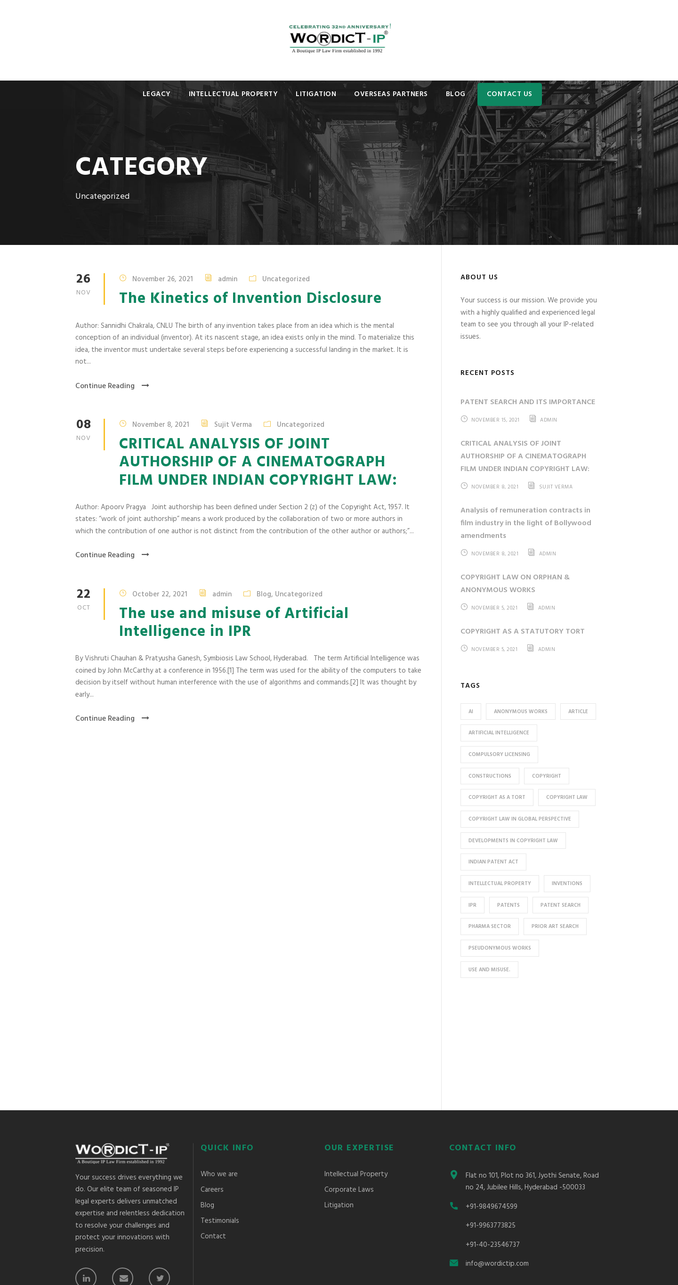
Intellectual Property (233, 94)
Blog (456, 94)
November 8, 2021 (160, 424)
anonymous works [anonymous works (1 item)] (521, 712)
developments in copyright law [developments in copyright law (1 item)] (513, 841)
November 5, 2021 (494, 608)
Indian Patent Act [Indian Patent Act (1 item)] (493, 862)
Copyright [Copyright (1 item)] (546, 776)
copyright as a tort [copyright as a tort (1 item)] (496, 797)
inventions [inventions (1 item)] (567, 883)
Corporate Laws (349, 1088)
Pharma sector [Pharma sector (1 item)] (489, 926)
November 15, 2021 (495, 420)
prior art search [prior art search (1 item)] (555, 926)
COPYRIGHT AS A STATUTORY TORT (522, 632)
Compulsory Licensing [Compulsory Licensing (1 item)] (499, 754)
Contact (213, 1134)
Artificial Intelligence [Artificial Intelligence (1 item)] (498, 733)
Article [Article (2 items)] (578, 712)
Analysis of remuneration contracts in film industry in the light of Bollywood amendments (525, 523)
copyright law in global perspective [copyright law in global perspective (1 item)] (519, 819)
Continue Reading (112, 386)
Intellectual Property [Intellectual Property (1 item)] (499, 883)
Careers (212, 1088)
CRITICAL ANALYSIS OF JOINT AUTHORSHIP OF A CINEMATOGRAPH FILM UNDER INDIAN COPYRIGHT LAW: (258, 462)
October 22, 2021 (159, 594)
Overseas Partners (391, 94)
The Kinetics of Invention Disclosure (250, 299)
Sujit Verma (233, 424)
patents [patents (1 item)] (508, 905)
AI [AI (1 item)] (470, 712)
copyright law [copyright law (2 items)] (567, 797)
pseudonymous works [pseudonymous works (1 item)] (499, 948)
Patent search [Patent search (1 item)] (561, 905)
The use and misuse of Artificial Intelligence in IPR (234, 623)
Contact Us (510, 94)
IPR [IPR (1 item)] (472, 905)
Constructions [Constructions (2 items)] (489, 776)
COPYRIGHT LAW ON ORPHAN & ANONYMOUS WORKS (515, 583)
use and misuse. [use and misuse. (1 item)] (489, 970)
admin (227, 279)
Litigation (316, 94)
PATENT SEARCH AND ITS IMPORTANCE (527, 402)
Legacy (157, 94)
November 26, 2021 (162, 279)
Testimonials (220, 1119)
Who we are (219, 1072)
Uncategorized (286, 279)
